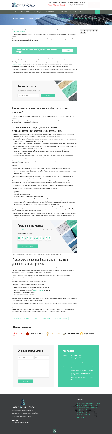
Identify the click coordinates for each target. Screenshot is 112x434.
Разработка (15, 431)
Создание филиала (17, 64)
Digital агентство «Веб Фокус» (36, 431)
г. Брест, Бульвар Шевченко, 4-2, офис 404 (89, 405)
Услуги (14, 12)
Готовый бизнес (25, 12)
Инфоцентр (73, 12)
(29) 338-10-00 (83, 412)
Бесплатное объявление (95, 5)
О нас (81, 12)
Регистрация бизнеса (77, 18)
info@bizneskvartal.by (76, 5)
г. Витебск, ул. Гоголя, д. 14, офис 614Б (88, 407)
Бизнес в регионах (50, 12)
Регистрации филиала (90, 18)
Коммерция (37, 12)
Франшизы (63, 12)
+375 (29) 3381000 (56, 4)
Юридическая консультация (21, 318)
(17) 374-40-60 (83, 410)
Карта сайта (80, 417)
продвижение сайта (23, 431)
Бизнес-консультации (61, 318)
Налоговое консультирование (42, 318)
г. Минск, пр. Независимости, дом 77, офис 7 (89, 403)
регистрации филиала (37, 290)
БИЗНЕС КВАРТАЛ (61, 18)
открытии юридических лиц (23, 161)
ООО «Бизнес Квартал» (18, 31)
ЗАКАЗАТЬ (67, 50)
